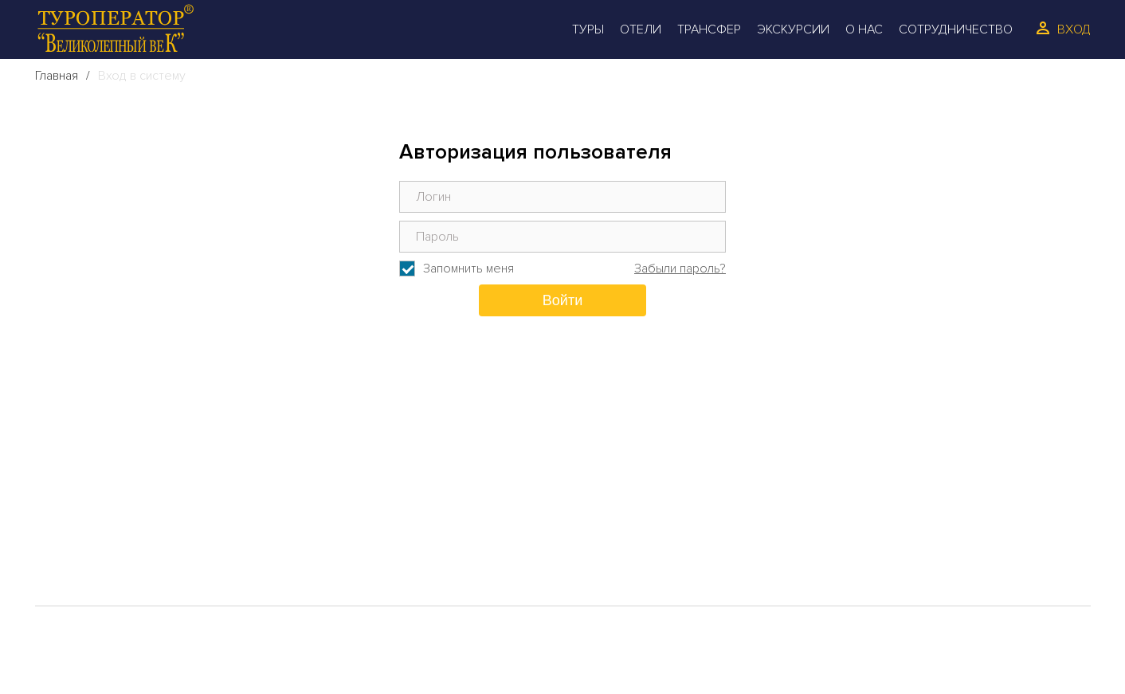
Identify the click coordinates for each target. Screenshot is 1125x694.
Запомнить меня (468, 268)
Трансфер (709, 29)
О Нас (864, 29)
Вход (1074, 29)
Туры (588, 29)
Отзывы (365, 514)
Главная (56, 76)
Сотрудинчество (402, 539)
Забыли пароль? (680, 268)
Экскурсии (793, 29)
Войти (562, 300)
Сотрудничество (956, 29)
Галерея (90, 565)
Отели (640, 29)
